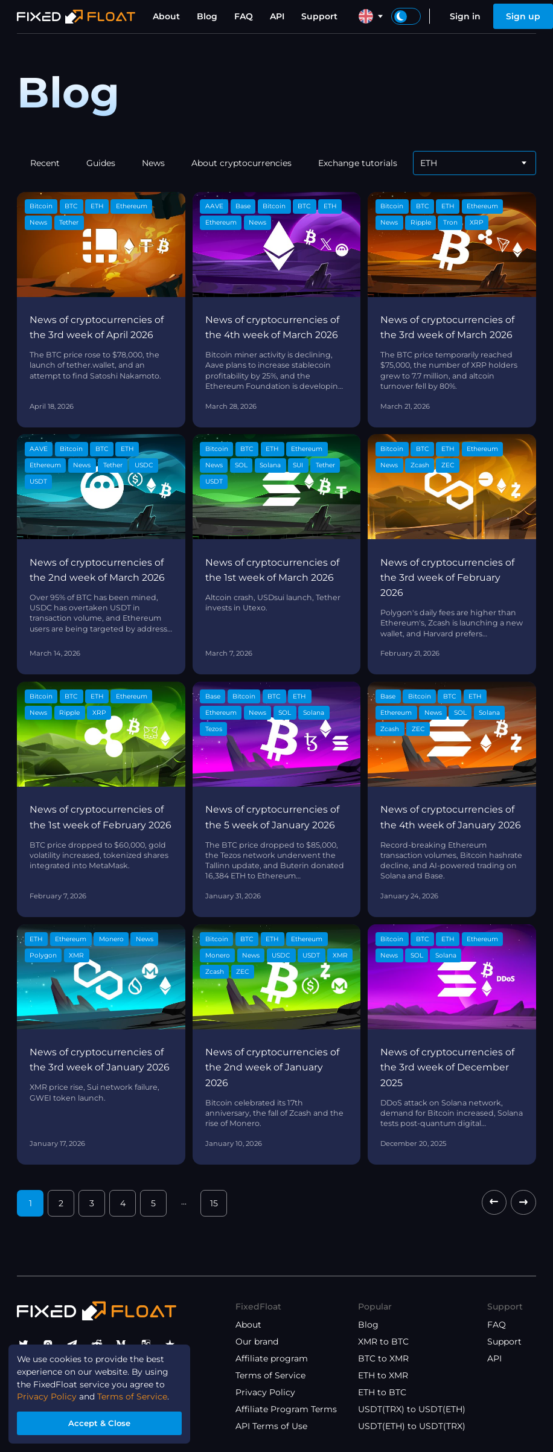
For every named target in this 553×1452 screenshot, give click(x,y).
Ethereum (131, 206)
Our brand (256, 1341)
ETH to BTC (382, 1392)
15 (214, 1203)
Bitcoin (41, 206)
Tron (450, 222)
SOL (241, 465)
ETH (97, 206)
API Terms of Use (271, 1426)
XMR (76, 955)
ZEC (448, 465)
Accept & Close (100, 1422)
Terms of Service (270, 1375)
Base (243, 206)
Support (319, 16)
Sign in (465, 16)
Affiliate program (271, 1358)
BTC (71, 206)
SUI (298, 465)
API (277, 16)
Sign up (523, 16)
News (153, 163)
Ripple (421, 222)
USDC (144, 465)
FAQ (243, 16)
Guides (100, 163)
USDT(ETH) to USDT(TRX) (411, 1426)
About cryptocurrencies (241, 163)
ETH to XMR (383, 1375)
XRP (477, 222)
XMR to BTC (383, 1341)
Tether (68, 222)
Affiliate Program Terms (286, 1409)
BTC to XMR (383, 1358)
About (166, 16)
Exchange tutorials (357, 163)
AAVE (214, 206)
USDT (38, 481)
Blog (207, 16)
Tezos (213, 729)
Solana (270, 465)
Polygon (43, 955)
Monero (111, 939)
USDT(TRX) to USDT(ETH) (411, 1409)
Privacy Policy (265, 1392)
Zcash (420, 465)
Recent (45, 163)
